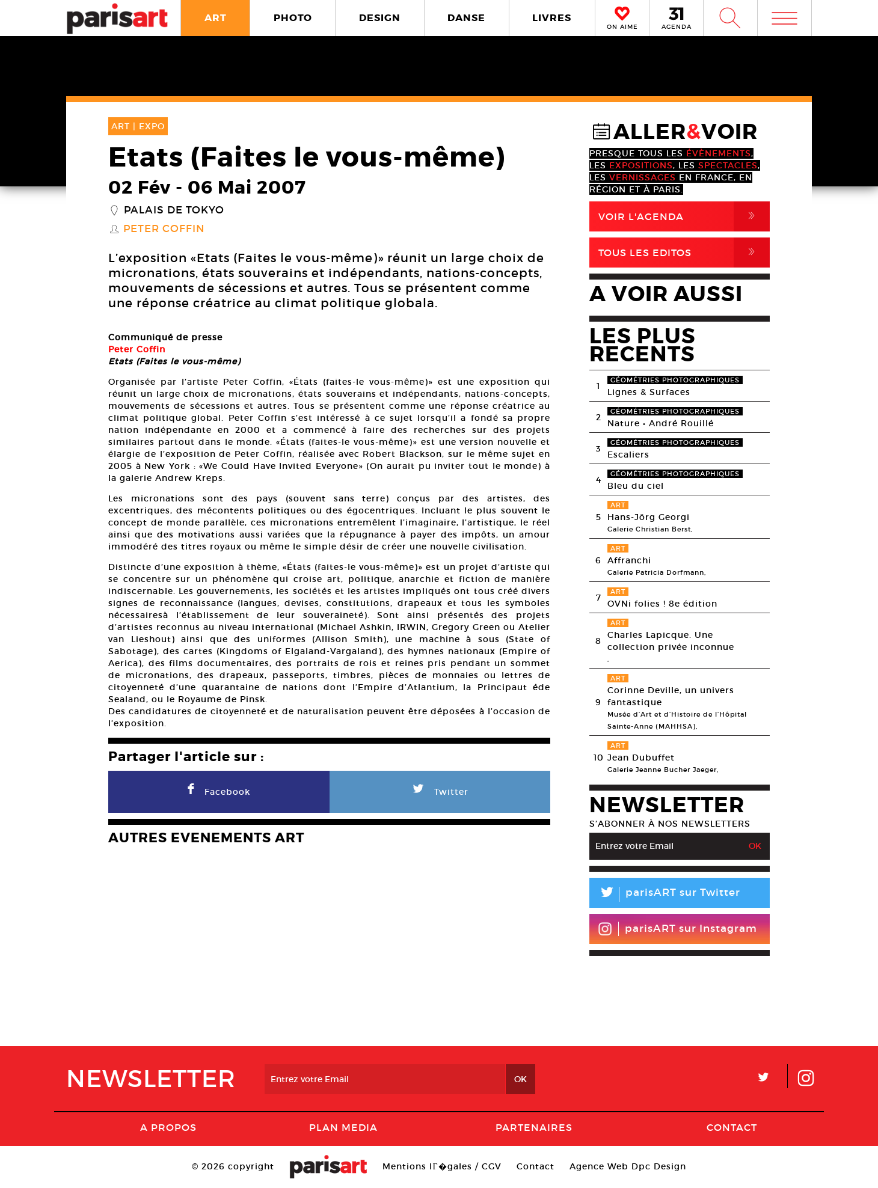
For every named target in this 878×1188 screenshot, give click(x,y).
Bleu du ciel (635, 485)
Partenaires (534, 1127)
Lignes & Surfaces (648, 392)
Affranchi (629, 560)
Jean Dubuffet (641, 757)
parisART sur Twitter (664, 894)
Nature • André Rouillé (660, 423)
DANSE (466, 17)
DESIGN (380, 17)
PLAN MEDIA (343, 1127)
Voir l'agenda (684, 216)
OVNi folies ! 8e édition (662, 603)
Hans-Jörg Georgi (648, 517)
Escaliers (628, 454)
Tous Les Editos (684, 252)
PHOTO (293, 17)
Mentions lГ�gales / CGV (441, 1166)
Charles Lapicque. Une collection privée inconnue (670, 640)
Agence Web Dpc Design (627, 1166)
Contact (732, 1127)
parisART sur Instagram (677, 929)
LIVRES (551, 17)
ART (215, 17)
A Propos (168, 1127)
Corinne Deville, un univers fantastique (670, 696)
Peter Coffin (163, 229)
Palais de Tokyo (174, 210)
